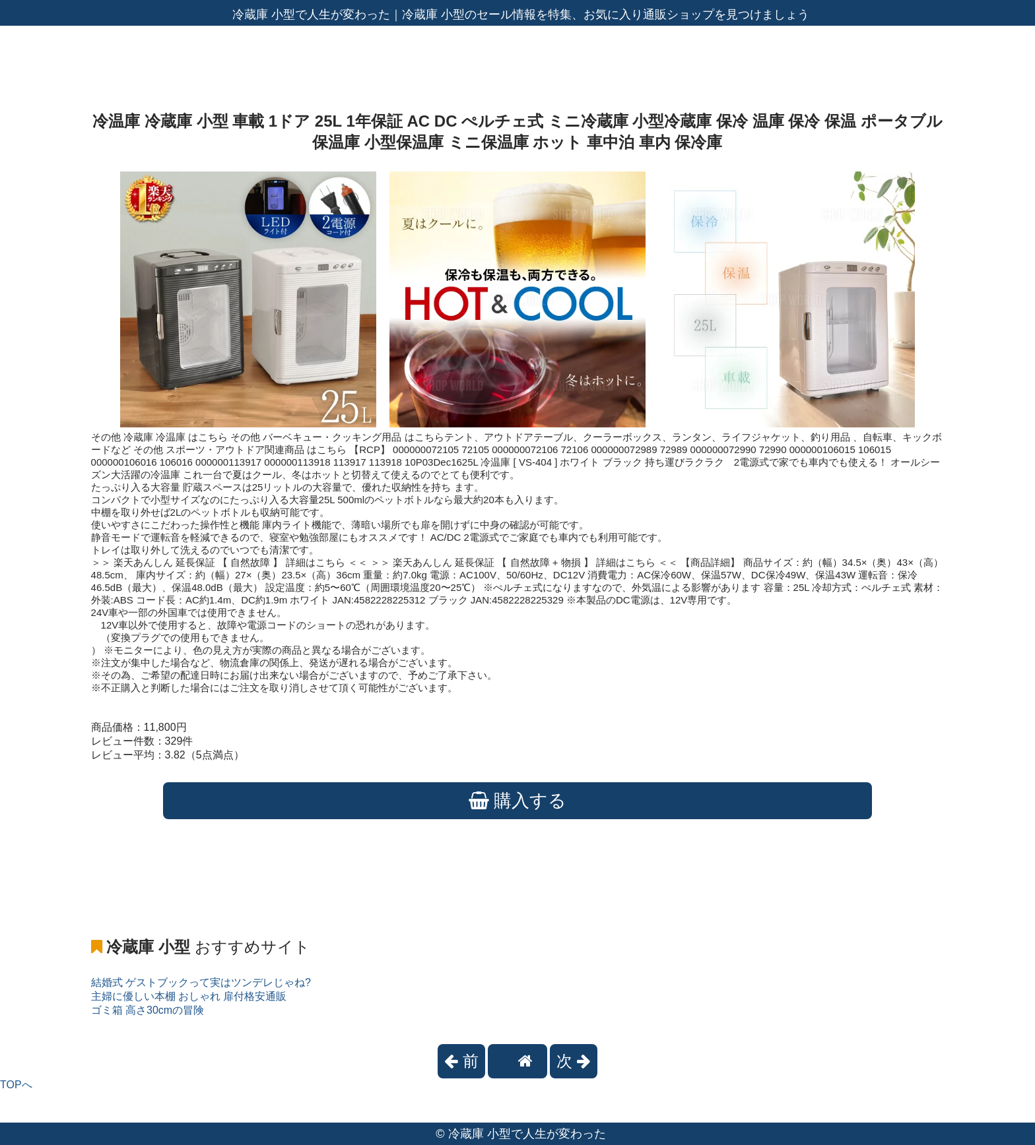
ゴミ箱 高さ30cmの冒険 (148, 1010)
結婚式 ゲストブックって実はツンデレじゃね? (201, 982)
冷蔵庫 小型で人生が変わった (527, 1133)
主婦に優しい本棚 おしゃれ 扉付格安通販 (189, 996)
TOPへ (16, 1084)
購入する (518, 801)
